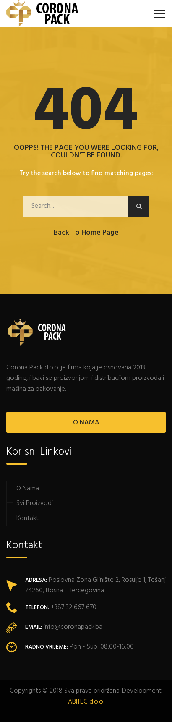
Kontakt (27, 518)
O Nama (27, 488)
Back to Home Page (86, 233)
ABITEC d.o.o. (86, 701)
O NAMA (86, 422)
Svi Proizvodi (34, 503)
